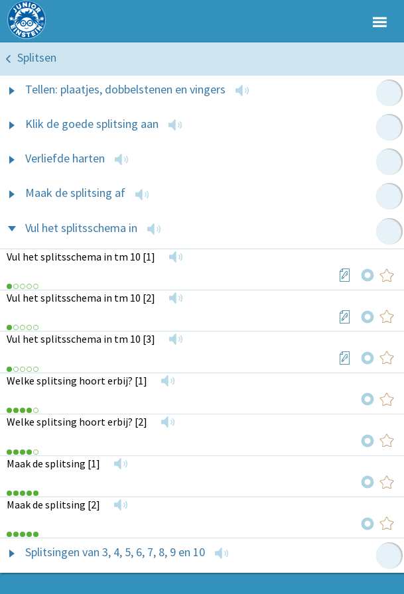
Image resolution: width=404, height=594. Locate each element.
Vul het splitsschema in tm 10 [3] (81, 338)
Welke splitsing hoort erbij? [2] (77, 421)
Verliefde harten (65, 158)
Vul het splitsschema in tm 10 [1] (81, 256)
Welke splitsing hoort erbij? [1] (77, 380)
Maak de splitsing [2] (53, 504)
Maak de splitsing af (75, 192)
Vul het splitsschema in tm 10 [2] (81, 297)
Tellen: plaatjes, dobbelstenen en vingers (125, 89)
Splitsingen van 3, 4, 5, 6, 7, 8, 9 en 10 (115, 552)
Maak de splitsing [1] (53, 463)
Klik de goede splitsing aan (92, 123)
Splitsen (36, 57)
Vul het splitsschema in (81, 227)
